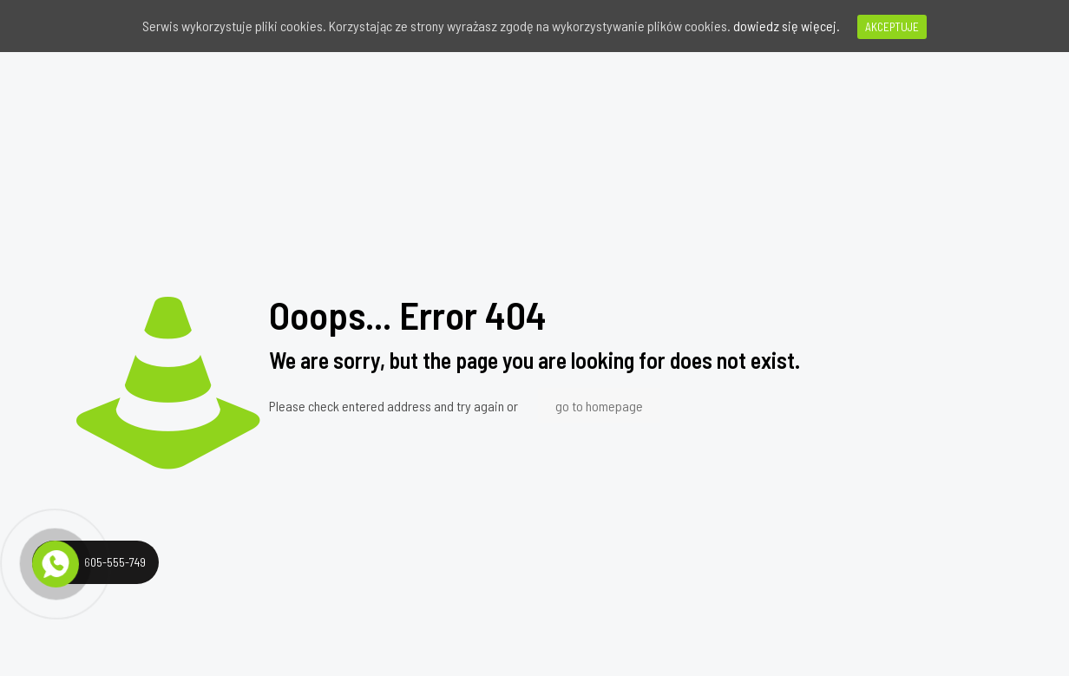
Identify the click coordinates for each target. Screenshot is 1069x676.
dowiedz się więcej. (786, 25)
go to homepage (599, 405)
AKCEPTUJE (892, 27)
